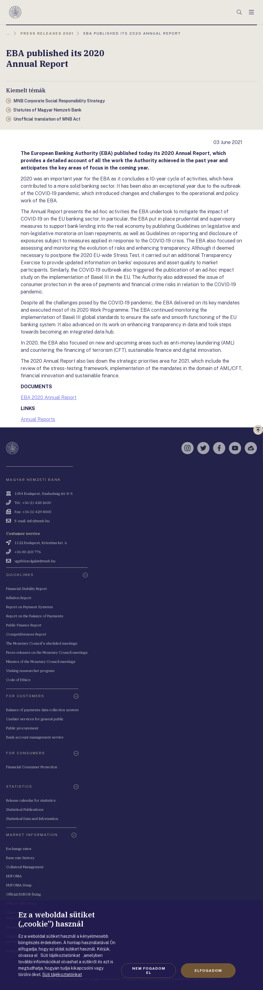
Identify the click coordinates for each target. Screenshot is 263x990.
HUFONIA (14, 876)
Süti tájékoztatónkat (62, 974)
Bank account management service (35, 737)
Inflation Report (18, 597)
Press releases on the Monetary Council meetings (47, 652)
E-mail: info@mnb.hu (32, 521)
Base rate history (20, 857)
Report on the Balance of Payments (34, 616)
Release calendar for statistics (31, 800)
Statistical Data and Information (32, 818)
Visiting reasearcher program (30, 670)
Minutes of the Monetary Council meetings (40, 661)
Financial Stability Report (26, 588)
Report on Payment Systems (29, 607)
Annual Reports (38, 419)
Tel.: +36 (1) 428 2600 (33, 502)
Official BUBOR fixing (23, 894)
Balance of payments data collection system (42, 709)
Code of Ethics (18, 679)
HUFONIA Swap (19, 885)
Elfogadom (208, 970)
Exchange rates (18, 848)
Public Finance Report (23, 625)
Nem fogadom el (148, 970)
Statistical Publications (25, 809)
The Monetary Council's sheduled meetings (41, 643)
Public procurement (22, 728)
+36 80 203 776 (28, 552)
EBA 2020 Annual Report (48, 397)
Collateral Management (25, 867)
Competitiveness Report (26, 634)
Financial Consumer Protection (31, 767)
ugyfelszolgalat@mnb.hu (35, 561)
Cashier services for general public (35, 719)
